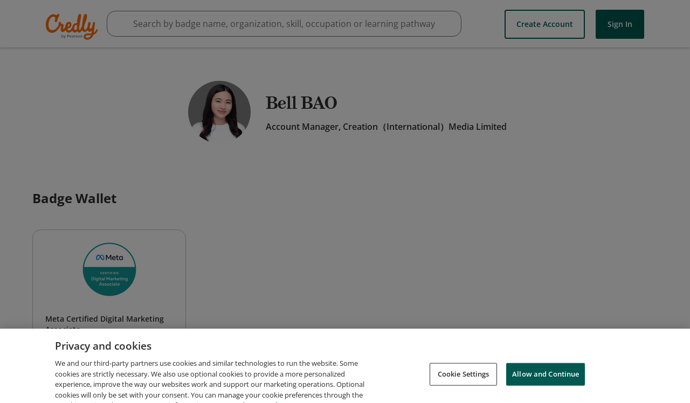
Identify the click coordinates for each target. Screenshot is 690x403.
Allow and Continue (545, 382)
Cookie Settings (463, 382)
